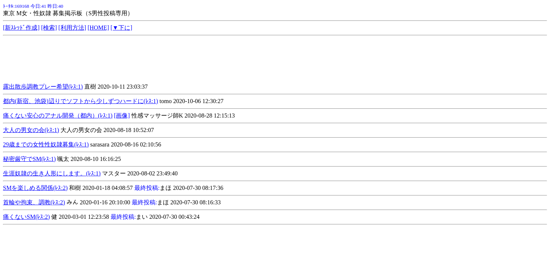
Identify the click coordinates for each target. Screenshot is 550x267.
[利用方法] (72, 27)
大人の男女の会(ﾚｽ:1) (31, 130)
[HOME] (98, 27)
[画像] (122, 115)
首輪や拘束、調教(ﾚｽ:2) (34, 202)
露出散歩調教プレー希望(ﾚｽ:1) (43, 86)
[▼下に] (121, 27)
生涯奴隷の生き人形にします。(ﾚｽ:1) (52, 173)
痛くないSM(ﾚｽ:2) (26, 217)
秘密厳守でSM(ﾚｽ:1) (29, 159)
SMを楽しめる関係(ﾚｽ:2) (35, 188)
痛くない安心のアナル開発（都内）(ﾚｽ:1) (57, 115)
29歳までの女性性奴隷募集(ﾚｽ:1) (46, 144)
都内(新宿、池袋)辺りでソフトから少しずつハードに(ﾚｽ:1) (80, 101)
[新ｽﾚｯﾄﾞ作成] (21, 27)
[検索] (49, 27)
